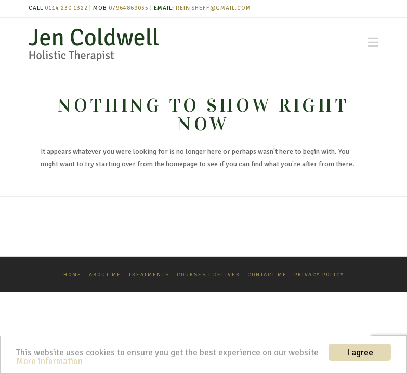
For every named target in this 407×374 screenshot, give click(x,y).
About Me (105, 275)
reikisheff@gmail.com (213, 8)
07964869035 (129, 8)
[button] (373, 42)
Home (72, 275)
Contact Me (267, 275)
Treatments (148, 275)
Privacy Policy (319, 275)
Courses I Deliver (208, 275)
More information (49, 361)
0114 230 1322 (66, 8)
